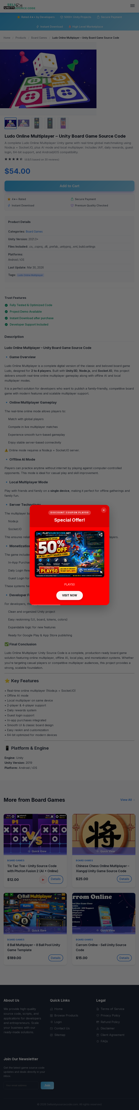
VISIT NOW (69, 595)
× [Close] (104, 510)
